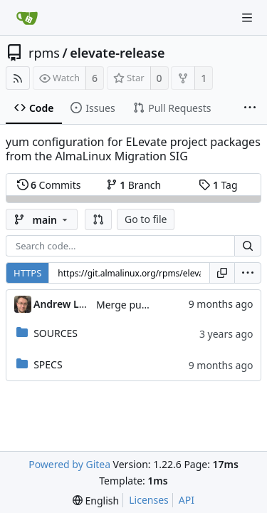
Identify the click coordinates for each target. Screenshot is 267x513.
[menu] (247, 273)
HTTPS (27, 272)
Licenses (149, 500)
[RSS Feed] (18, 78)
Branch (134, 185)
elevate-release (117, 53)
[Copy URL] (222, 273)
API (186, 500)
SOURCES (55, 333)
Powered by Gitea (69, 464)
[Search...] (247, 245)
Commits (49, 185)
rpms (44, 53)
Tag (218, 185)
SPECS (47, 364)
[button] (98, 219)
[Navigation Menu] (247, 18)
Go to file (146, 219)
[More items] (250, 108)
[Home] (27, 18)
